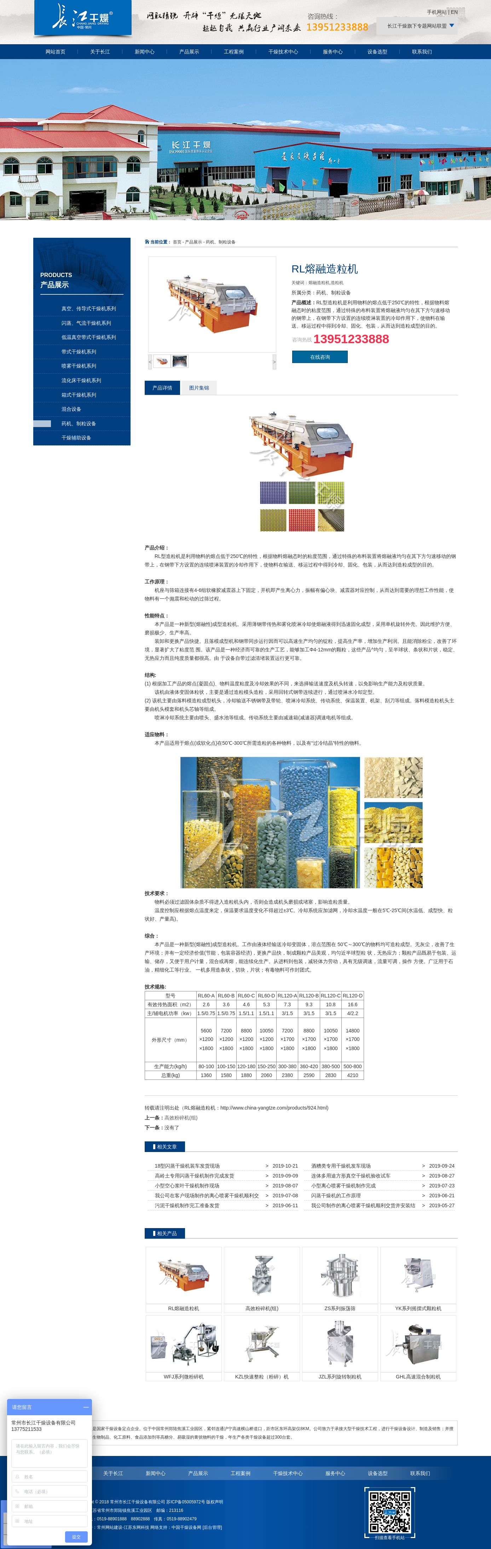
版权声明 (214, 1501)
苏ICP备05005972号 (185, 1501)
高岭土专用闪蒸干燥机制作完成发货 (193, 1176)
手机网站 (437, 12)
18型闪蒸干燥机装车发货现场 (186, 1166)
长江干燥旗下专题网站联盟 (417, 26)
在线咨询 (320, 357)
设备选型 (377, 51)
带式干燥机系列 (79, 352)
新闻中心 (145, 51)
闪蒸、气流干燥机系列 (86, 323)
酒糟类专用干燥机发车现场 (339, 1166)
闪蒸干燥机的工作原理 (334, 1195)
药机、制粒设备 (79, 423)
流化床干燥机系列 (81, 380)
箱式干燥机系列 (79, 395)
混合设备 (71, 409)
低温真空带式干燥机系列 (89, 337)
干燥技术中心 (283, 51)
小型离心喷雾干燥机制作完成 (342, 1185)
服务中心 (333, 51)
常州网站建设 (109, 1527)
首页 (177, 242)
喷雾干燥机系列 (79, 366)
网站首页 (55, 51)
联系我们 (422, 51)
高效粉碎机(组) (180, 1118)
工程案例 (234, 51)
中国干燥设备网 (186, 1527)
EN (454, 12)
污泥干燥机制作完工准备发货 (185, 1205)
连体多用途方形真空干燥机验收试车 (349, 1176)
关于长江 (100, 51)
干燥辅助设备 (76, 437)
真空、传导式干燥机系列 (89, 308)
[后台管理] (212, 1527)
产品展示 (189, 51)
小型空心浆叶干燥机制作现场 (185, 1185)
